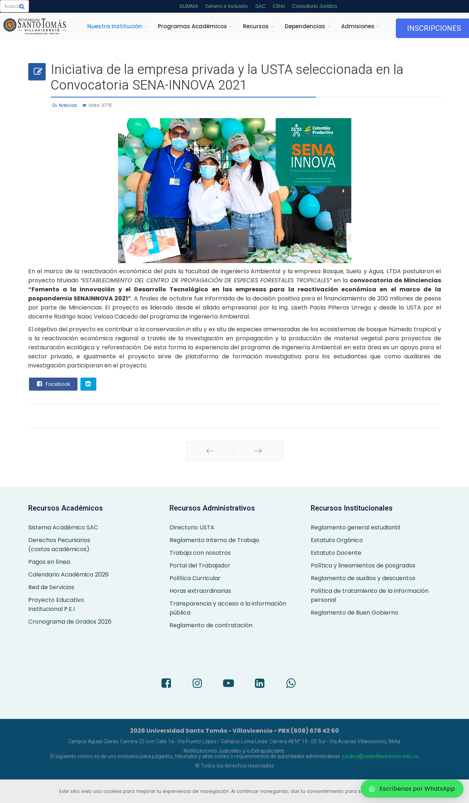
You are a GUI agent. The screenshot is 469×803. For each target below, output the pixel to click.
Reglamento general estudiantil (355, 527)
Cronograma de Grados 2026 (70, 621)
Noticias (68, 105)
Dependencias (305, 26)
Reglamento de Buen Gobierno (354, 612)
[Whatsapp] (290, 684)
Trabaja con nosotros (200, 553)
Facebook (52, 383)
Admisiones (357, 26)
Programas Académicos (192, 26)
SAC (260, 6)
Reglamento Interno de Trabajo (214, 540)
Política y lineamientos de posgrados (363, 565)
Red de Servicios (51, 587)
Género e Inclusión (226, 6)
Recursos (256, 26)
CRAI (279, 6)
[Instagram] (197, 684)
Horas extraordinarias (200, 591)
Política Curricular (195, 578)
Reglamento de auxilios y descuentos (363, 578)
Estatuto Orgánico (337, 540)
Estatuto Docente (336, 553)
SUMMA (188, 6)
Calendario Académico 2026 (68, 574)
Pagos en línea (49, 562)
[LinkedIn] (259, 684)
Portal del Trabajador (199, 565)
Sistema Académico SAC (63, 527)
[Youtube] (228, 684)
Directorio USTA (191, 527)
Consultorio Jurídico (314, 6)
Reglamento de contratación (210, 625)
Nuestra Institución (114, 26)
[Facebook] (166, 684)
